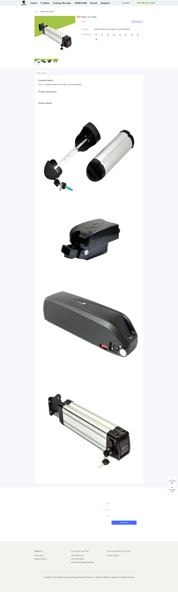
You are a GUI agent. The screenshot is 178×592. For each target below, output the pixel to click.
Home (33, 3)
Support (105, 3)
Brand (93, 3)
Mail (108, 516)
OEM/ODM (81, 3)
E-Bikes (45, 3)
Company (106, 510)
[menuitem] (34, 3)
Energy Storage (62, 3)
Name (108, 503)
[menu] (75, 3)
